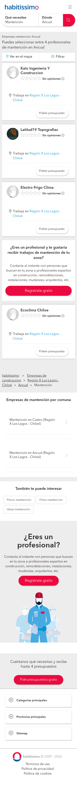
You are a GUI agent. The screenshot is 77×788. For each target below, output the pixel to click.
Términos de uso (37, 764)
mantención (19, 499)
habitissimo (10, 375)
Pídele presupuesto (52, 113)
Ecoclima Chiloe (34, 310)
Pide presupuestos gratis (38, 679)
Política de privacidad (38, 769)
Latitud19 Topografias (39, 130)
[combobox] (20, 20)
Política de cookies (38, 773)
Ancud (23, 385)
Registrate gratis (38, 291)
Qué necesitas (15, 17)
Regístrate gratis (38, 581)
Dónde (47, 17)
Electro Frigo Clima (37, 188)
